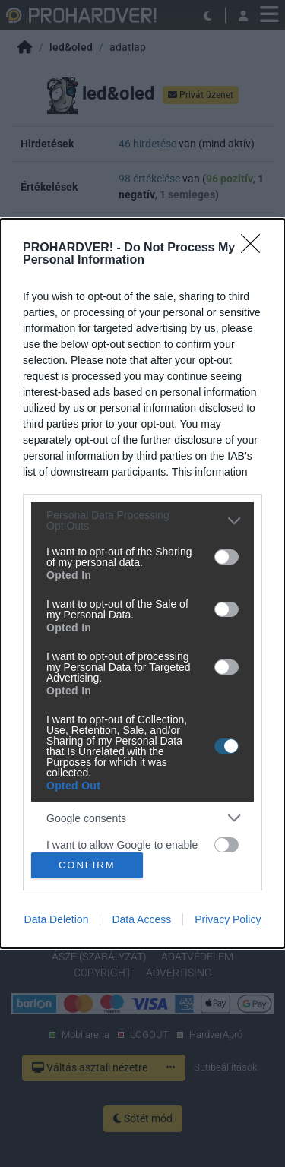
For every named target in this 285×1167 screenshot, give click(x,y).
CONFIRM (87, 864)
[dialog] (142, 583)
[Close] (255, 248)
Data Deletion (56, 919)
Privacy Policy (228, 919)
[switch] (226, 557)
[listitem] (142, 520)
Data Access (141, 919)
